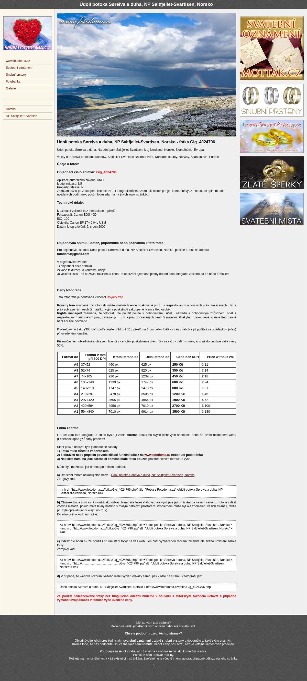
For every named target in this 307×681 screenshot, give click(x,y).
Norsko (11, 109)
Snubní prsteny (16, 74)
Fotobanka (13, 81)
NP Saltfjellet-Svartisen (21, 116)
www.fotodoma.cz (157, 455)
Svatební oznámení (19, 68)
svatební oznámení (137, 640)
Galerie (11, 88)
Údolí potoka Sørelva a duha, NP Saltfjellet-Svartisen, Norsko (152, 475)
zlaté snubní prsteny (169, 640)
